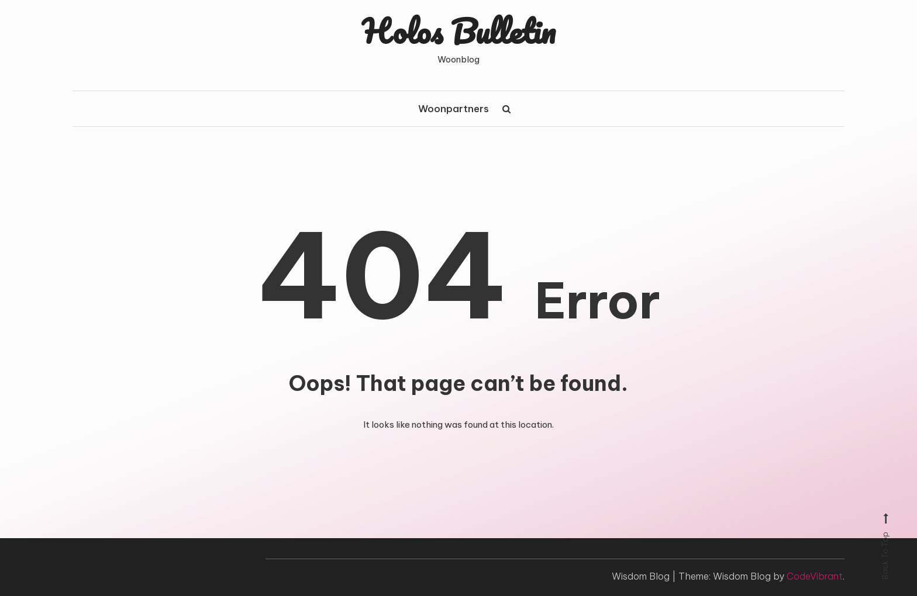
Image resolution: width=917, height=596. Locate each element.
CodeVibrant (815, 576)
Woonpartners (453, 108)
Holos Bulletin (459, 31)
